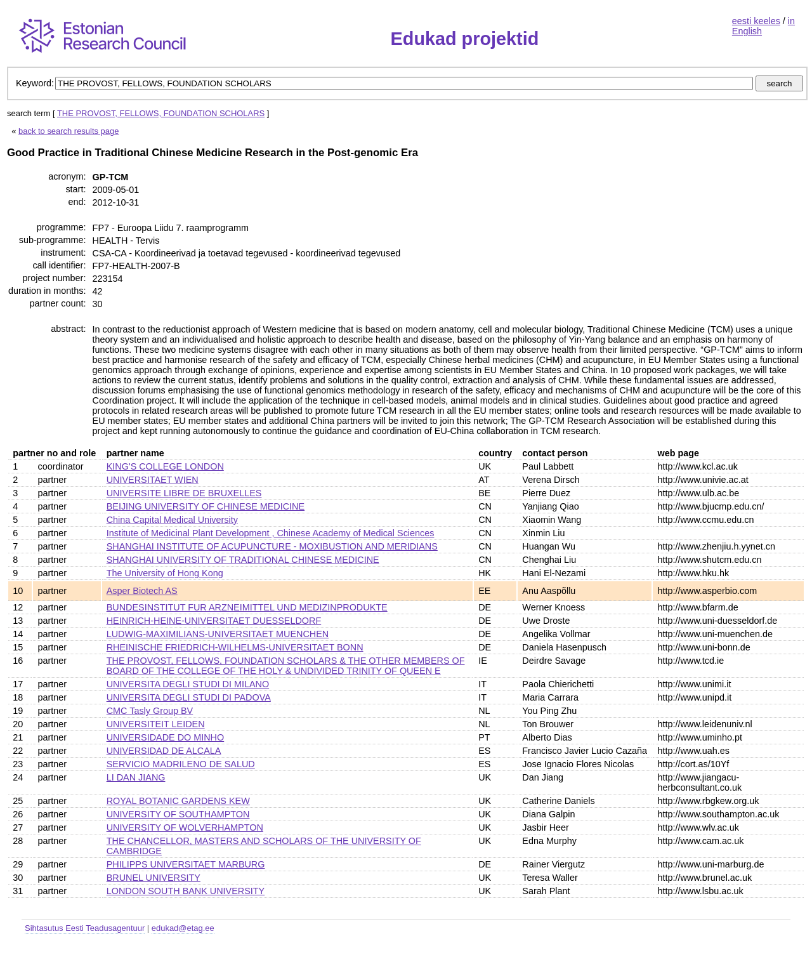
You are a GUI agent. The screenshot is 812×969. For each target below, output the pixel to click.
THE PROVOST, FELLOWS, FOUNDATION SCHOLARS (161, 113)
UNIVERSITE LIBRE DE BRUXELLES (184, 493)
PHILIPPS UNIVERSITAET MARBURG (186, 864)
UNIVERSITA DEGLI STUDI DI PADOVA (189, 697)
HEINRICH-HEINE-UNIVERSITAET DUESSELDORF (214, 621)
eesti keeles (756, 21)
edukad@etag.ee (183, 928)
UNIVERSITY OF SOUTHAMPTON (178, 814)
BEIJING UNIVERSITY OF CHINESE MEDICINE (205, 506)
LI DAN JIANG (136, 777)
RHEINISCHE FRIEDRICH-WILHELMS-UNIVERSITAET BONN (235, 647)
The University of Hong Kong (165, 573)
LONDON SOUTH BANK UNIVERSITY (186, 891)
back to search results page (68, 131)
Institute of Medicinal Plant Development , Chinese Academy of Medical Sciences (271, 533)
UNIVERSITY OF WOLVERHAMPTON (185, 827)
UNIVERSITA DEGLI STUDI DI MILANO (188, 684)
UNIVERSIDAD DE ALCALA (164, 751)
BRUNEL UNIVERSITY (153, 878)
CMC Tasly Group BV (150, 711)
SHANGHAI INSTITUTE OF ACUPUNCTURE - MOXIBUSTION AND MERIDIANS (272, 546)
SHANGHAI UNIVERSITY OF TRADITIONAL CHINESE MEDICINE (243, 560)
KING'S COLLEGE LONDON (165, 466)
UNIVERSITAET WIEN (153, 480)
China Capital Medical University (172, 520)
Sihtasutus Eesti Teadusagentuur (85, 928)
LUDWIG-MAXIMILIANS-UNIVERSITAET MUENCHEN (218, 634)
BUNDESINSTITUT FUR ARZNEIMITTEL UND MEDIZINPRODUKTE (247, 607)
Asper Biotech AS (142, 591)
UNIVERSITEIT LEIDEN (156, 724)
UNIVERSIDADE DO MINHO (166, 737)
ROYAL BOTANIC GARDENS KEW (178, 801)
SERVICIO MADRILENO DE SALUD (181, 764)
